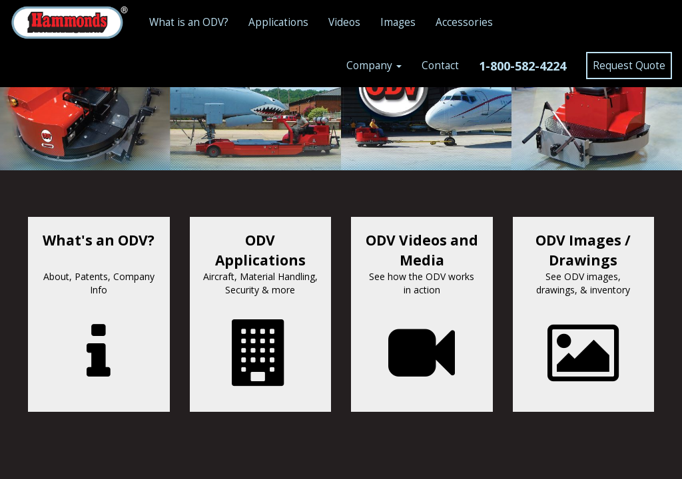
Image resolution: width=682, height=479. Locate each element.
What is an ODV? (188, 22)
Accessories (464, 22)
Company (374, 66)
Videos (344, 22)
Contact (440, 66)
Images (398, 22)
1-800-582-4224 (522, 66)
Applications (278, 22)
